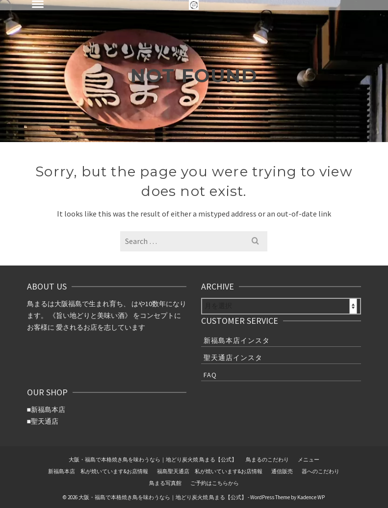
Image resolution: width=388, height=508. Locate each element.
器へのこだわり (320, 471)
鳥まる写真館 (165, 483)
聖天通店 (44, 421)
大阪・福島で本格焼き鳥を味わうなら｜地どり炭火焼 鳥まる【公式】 (153, 459)
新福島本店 (48, 409)
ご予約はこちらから (214, 483)
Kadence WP (311, 497)
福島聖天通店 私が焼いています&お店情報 (209, 471)
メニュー (308, 459)
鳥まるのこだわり (267, 459)
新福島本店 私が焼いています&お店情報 (98, 471)
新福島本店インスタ (237, 340)
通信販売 (282, 471)
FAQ (210, 374)
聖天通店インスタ (233, 357)
